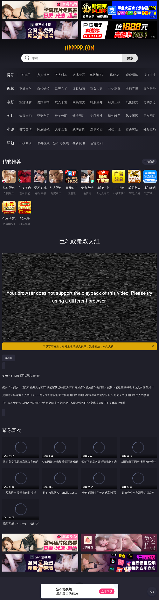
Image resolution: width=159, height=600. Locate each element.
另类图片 (149, 116)
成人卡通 (61, 102)
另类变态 (149, 102)
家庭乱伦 (43, 129)
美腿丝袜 (96, 116)
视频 (10, 88)
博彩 (10, 74)
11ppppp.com (79, 48)
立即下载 (106, 591)
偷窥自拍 (25, 116)
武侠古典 (79, 129)
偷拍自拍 (43, 102)
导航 (10, 143)
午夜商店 (25, 143)
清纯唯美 (114, 116)
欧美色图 (61, 116)
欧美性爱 (79, 102)
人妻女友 (61, 129)
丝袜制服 (114, 88)
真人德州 (43, 75)
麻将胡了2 (96, 75)
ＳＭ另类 (149, 88)
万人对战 (61, 75)
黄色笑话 (132, 129)
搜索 (130, 58)
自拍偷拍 (43, 88)
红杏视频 (79, 143)
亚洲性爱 (25, 102)
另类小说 (114, 129)
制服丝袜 (96, 102)
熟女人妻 (96, 88)
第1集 (8, 358)
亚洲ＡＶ (25, 88)
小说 (10, 129)
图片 (10, 115)
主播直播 (132, 88)
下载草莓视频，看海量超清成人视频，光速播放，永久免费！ (99, 346)
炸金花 (114, 75)
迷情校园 (96, 129)
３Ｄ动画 (79, 88)
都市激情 (25, 129)
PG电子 (25, 75)
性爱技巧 (149, 129)
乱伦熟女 (132, 102)
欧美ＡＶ (61, 88)
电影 (10, 102)
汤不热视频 (61, 143)
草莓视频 (43, 143)
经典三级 (114, 102)
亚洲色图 (43, 116)
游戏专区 (79, 75)
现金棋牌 (132, 75)
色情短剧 (96, 143)
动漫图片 (79, 116)
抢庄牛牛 (149, 75)
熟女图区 (132, 116)
